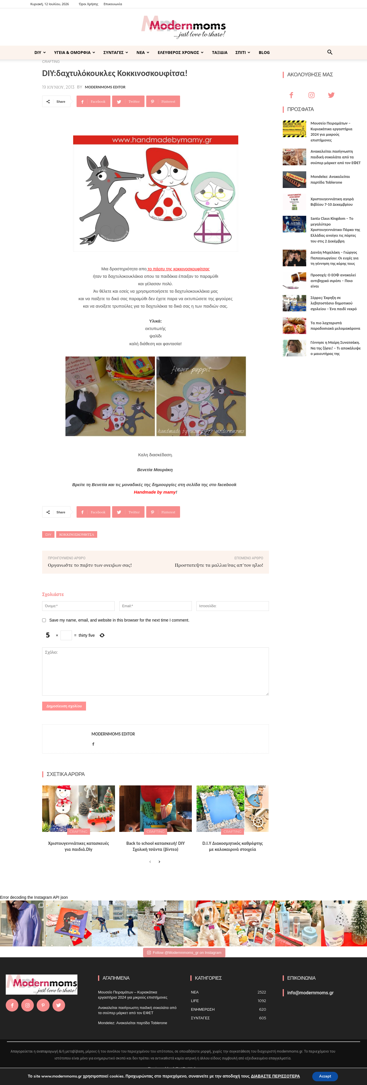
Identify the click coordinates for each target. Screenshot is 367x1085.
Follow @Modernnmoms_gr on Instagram (184, 952)
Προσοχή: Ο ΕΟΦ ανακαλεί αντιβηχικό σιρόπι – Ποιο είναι (333, 281)
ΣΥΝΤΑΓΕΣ (116, 52)
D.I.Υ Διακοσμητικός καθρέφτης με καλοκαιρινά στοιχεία (232, 846)
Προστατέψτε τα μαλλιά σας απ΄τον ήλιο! (219, 565)
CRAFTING (79, 831)
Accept (325, 1076)
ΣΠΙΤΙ (242, 52)
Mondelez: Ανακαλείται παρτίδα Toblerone (132, 1023)
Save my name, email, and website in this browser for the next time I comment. (119, 620)
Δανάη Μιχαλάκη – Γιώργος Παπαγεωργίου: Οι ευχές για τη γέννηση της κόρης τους (334, 258)
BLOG (264, 52)
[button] (330, 53)
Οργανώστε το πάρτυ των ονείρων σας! (90, 565)
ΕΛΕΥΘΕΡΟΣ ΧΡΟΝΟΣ (181, 52)
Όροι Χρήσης (88, 4)
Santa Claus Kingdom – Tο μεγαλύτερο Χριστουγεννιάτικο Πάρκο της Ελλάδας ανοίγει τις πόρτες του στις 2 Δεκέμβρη (335, 229)
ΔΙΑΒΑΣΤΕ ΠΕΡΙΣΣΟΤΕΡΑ (273, 1076)
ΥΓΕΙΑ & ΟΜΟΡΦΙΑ (74, 52)
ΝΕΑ (142, 52)
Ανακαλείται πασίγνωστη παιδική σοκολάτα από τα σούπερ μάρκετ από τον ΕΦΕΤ (336, 157)
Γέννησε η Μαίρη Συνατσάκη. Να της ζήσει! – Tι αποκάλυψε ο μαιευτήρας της (336, 348)
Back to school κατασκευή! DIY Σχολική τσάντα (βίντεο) (155, 846)
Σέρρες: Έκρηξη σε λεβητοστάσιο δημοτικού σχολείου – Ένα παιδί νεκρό (334, 303)
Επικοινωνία (113, 4)
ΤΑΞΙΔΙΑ (219, 52)
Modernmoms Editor (105, 87)
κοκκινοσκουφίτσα (76, 534)
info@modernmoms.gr (310, 992)
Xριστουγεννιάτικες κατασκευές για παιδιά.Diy (78, 846)
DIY (40, 52)
